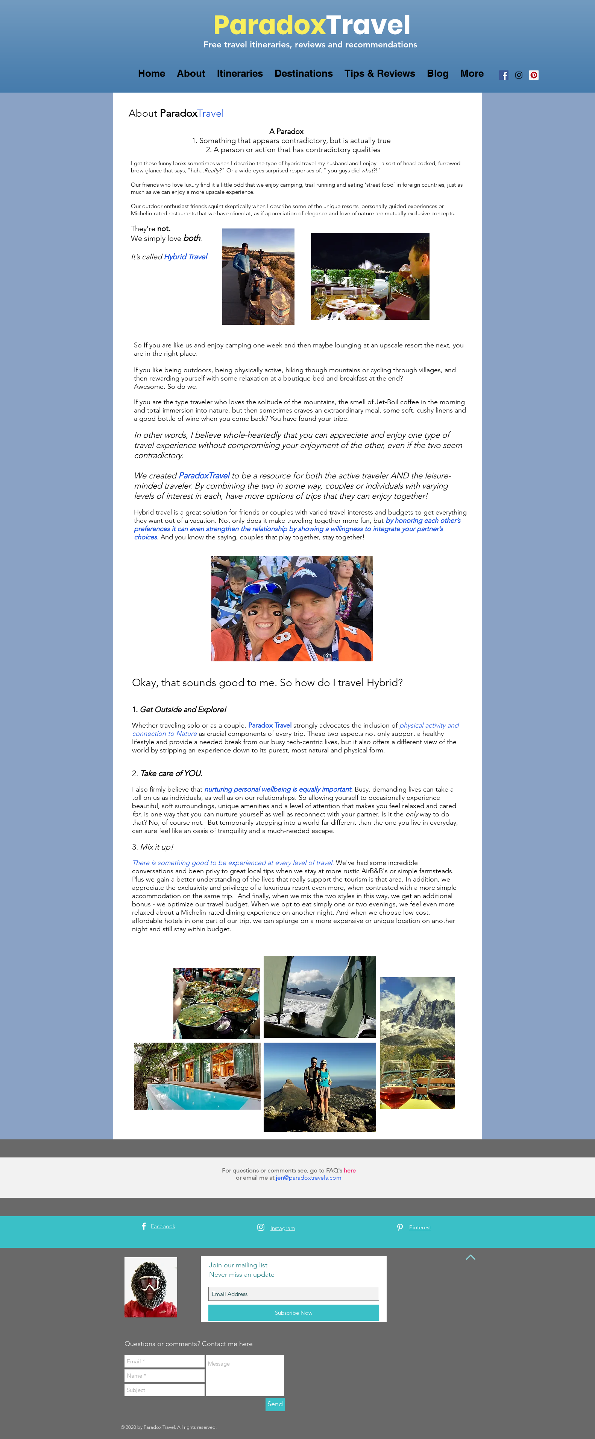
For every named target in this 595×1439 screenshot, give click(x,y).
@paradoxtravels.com (313, 1177)
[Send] (275, 1404)
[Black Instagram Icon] (519, 75)
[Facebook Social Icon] (503, 75)
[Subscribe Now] (293, 1313)
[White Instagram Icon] (261, 1227)
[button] (191, 73)
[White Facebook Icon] (144, 1226)
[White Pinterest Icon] (400, 1227)
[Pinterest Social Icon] (534, 75)
